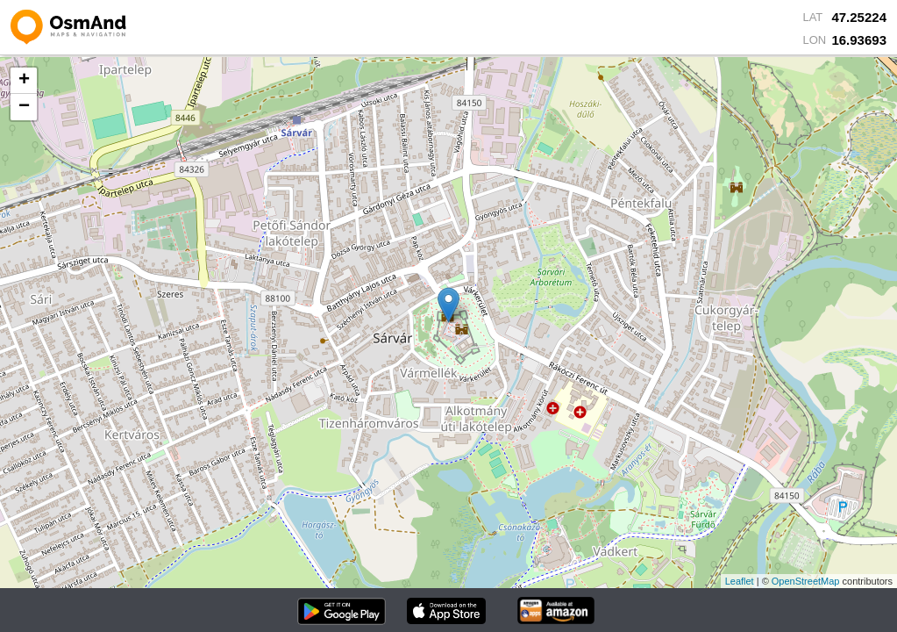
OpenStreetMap (806, 581)
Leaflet (739, 581)
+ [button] (24, 81)
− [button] (24, 107)
